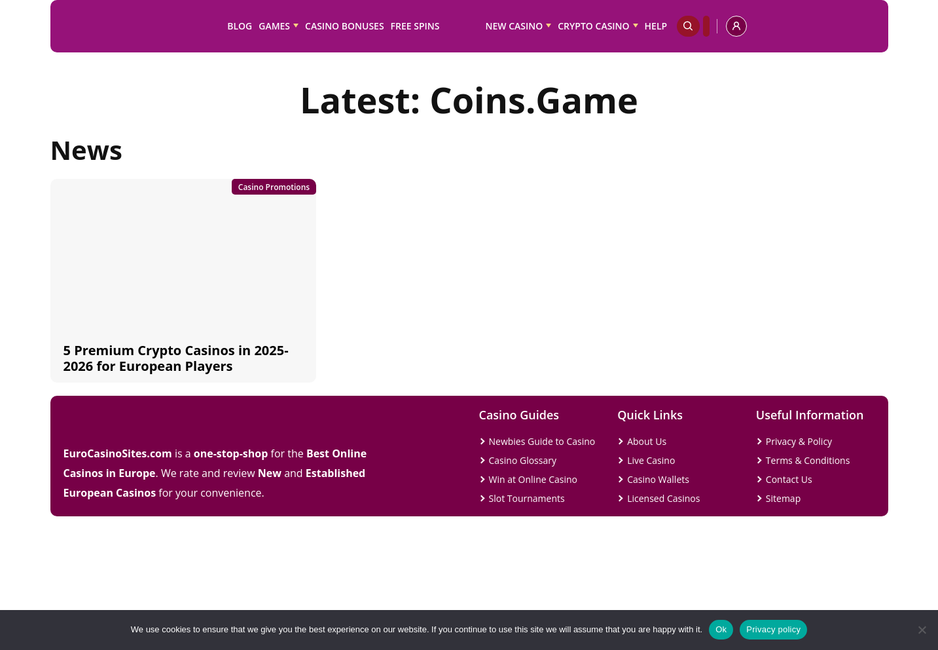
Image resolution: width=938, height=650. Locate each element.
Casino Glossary (522, 460)
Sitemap (783, 498)
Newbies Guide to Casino (542, 441)
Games (274, 26)
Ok (721, 629)
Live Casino (651, 460)
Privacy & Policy (799, 441)
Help (656, 26)
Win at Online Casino (533, 479)
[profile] (736, 26)
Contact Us (789, 479)
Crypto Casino (593, 26)
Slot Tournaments (527, 498)
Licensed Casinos (663, 498)
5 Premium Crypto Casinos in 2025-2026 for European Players (176, 358)
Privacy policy (773, 629)
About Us (646, 441)
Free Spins (415, 26)
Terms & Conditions (808, 460)
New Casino (514, 26)
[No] (921, 629)
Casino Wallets (658, 479)
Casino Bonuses (344, 26)
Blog (239, 26)
